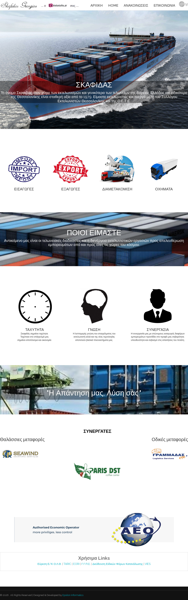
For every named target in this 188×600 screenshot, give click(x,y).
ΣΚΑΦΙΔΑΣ (94, 84)
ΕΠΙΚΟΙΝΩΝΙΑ (164, 5)
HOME (113, 5)
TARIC (67, 564)
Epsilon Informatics (72, 595)
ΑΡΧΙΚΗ (97, 5)
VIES (148, 564)
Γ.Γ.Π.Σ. (86, 564)
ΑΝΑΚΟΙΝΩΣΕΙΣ (136, 5)
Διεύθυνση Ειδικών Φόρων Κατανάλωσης (117, 564)
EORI (76, 564)
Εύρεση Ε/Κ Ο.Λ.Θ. (49, 564)
